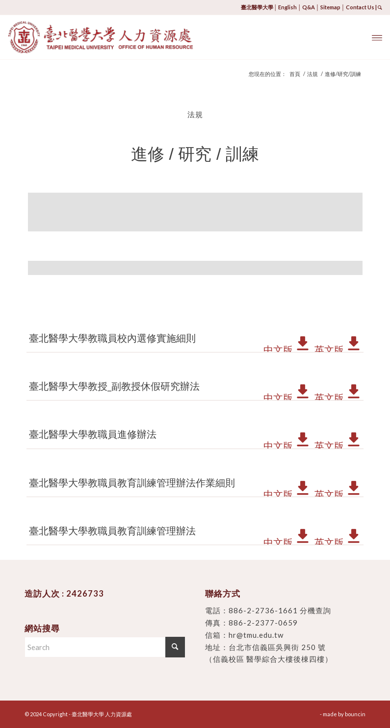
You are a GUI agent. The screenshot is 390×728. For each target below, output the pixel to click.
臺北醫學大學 (257, 7)
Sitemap (330, 7)
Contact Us (360, 7)
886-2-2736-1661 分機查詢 (280, 610)
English (287, 7)
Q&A (308, 7)
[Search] (105, 647)
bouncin (355, 714)
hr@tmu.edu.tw (256, 634)
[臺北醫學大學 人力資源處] (126, 37)
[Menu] (377, 37)
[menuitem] (377, 37)
